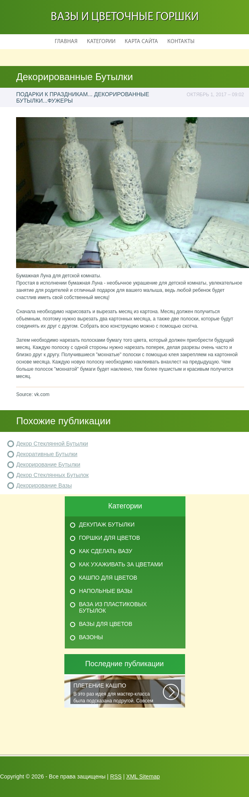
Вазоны (91, 637)
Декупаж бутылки (106, 524)
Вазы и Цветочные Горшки (125, 17)
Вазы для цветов (105, 624)
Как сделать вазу (105, 551)
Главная (66, 42)
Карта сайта (141, 42)
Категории (101, 42)
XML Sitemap (143, 776)
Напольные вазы (105, 591)
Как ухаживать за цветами (121, 564)
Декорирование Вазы (44, 485)
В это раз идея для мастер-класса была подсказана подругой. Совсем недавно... (118, 693)
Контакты (180, 42)
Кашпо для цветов (108, 577)
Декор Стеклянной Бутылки (52, 443)
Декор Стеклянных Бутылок (52, 475)
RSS (116, 776)
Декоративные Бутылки (46, 454)
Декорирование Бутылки (48, 464)
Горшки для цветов (109, 538)
